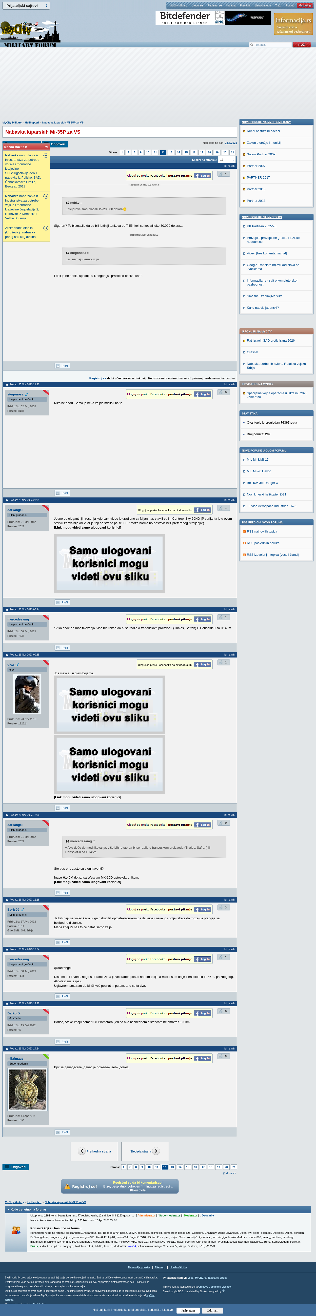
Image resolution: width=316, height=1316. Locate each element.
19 (217, 152)
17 (201, 152)
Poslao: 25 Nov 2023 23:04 (25, 500)
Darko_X (13, 1013)
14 (178, 152)
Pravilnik (245, 5)
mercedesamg (18, 619)
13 (170, 152)
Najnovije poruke (139, 1267)
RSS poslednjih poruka (263, 409)
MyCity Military (178, 5)
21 (232, 152)
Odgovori (58, 144)
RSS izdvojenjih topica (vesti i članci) (273, 420)
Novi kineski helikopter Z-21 (266, 360)
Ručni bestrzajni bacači (263, 446)
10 (147, 152)
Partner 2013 (256, 515)
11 (155, 152)
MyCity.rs (200, 1277)
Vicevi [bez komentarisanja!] (267, 568)
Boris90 (13, 909)
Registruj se (214, 5)
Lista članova (263, 5)
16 (194, 152)
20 (224, 152)
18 (209, 152)
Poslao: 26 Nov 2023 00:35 (25, 654)
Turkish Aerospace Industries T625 (271, 372)
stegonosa (15, 394)
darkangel (14, 510)
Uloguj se (197, 5)
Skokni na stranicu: (204, 159)
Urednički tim (178, 1267)
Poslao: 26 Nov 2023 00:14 (25, 609)
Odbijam (212, 1310)
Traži (278, 5)
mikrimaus (15, 1058)
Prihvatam (188, 1310)
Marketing (305, 5)
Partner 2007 (256, 481)
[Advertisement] (158, 87)
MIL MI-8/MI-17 (258, 325)
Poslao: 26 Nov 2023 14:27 (25, 1003)
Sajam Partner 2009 (261, 469)
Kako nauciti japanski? (263, 622)
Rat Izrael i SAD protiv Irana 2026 (271, 206)
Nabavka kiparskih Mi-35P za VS (62, 122)
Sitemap (160, 1267)
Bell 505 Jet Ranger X (262, 348)
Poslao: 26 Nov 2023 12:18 (25, 899)
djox (10, 664)
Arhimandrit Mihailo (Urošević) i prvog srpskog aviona (20, 232)
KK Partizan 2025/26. (262, 541)
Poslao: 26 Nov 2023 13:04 (25, 949)
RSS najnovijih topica (262, 397)
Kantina (231, 5)
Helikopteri (32, 122)
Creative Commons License (214, 1286)
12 (163, 152)
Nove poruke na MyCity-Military (266, 436)
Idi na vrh (231, 1173)
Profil (65, 365)
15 (186, 152)
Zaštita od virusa (217, 1277)
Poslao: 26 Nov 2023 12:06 (25, 815)
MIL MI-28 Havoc (259, 337)
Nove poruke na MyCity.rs (262, 532)
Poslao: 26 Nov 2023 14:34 (25, 1048)
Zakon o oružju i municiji (264, 457)
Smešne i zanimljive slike (265, 611)
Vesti (190, 1277)
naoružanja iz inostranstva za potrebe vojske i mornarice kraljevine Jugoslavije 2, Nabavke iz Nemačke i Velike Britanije (22, 207)
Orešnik (252, 218)
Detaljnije (208, 1215)
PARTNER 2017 (258, 492)
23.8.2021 (231, 142)
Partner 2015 (256, 504)
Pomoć (290, 5)
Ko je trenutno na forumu (28, 1209)
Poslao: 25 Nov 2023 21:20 (25, 384)
